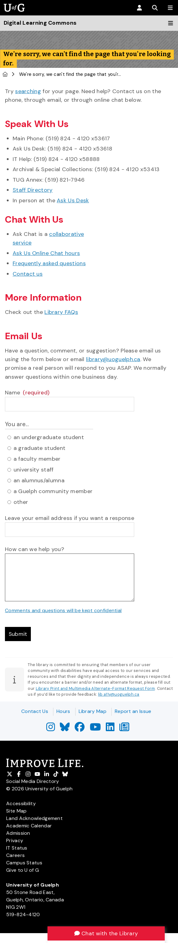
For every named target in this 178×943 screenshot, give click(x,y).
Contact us (28, 274)
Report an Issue (133, 711)
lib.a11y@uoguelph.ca (118, 694)
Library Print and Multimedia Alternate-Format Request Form (95, 688)
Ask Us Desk (73, 200)
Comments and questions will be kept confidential (63, 610)
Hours (63, 711)
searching (28, 91)
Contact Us (34, 711)
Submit (18, 634)
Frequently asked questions (49, 263)
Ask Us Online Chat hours (46, 253)
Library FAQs (61, 312)
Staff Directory (33, 190)
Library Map (92, 711)
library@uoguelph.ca (113, 359)
